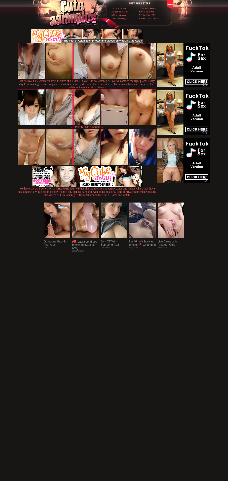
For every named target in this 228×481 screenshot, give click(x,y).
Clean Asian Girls (120, 12)
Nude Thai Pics (147, 12)
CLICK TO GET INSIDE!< (87, 127)
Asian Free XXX (148, 15)
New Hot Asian (119, 15)
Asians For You (119, 8)
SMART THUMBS (120, 408)
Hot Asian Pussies (148, 8)
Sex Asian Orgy (120, 18)
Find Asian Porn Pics (150, 18)
